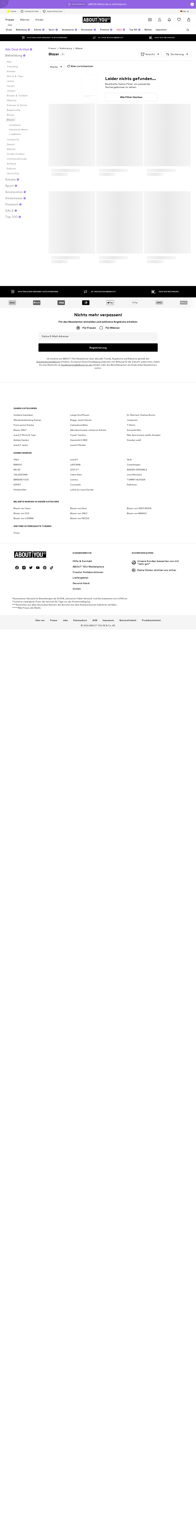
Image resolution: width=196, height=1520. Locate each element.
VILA (129, 1200)
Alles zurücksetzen (79, 66)
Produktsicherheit (151, 1318)
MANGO (18, 1205)
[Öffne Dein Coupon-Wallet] (150, 20)
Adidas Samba (21, 1181)
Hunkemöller (20, 1231)
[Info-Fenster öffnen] (192, 4)
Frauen (10, 19)
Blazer (79, 48)
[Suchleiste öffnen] (186, 29)
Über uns (40, 1318)
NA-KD (17, 1210)
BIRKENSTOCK (21, 1220)
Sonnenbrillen (134, 1171)
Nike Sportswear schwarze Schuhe (88, 1171)
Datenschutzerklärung (48, 1119)
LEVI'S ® (74, 1210)
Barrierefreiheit (128, 1318)
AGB (95, 1318)
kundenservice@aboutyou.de (76, 1122)
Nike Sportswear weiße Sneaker (144, 1176)
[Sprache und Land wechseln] (185, 11)
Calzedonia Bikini (79, 1166)
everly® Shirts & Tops (25, 1176)
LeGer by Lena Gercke (82, 1231)
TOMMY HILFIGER (136, 1220)
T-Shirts (131, 1166)
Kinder (40, 19)
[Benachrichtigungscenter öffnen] (169, 20)
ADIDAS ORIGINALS (137, 1210)
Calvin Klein (76, 1215)
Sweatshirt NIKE (79, 1181)
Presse (53, 1318)
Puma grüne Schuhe (24, 1166)
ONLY (16, 1200)
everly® (74, 1200)
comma (74, 1220)
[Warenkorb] (189, 20)
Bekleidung (66, 48)
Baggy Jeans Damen (81, 1161)
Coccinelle (75, 1226)
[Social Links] (17, 1266)
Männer (25, 19)
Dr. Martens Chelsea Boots (141, 1156)
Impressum (108, 1318)
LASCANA (75, 1205)
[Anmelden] (160, 20)
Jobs (65, 1318)
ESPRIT (17, 1226)
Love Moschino (134, 1215)
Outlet (11, 11)
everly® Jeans (21, 1186)
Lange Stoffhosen (79, 1156)
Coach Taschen (78, 1176)
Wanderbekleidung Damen (27, 1161)
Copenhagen (133, 1205)
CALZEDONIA (21, 1215)
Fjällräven (132, 1226)
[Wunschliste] (179, 20)
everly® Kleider (78, 1186)
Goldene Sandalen (23, 1156)
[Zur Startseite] (96, 20)
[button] (150, 54)
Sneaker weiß (134, 1181)
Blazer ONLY (20, 1171)
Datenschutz (80, 1318)
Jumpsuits (132, 1161)
